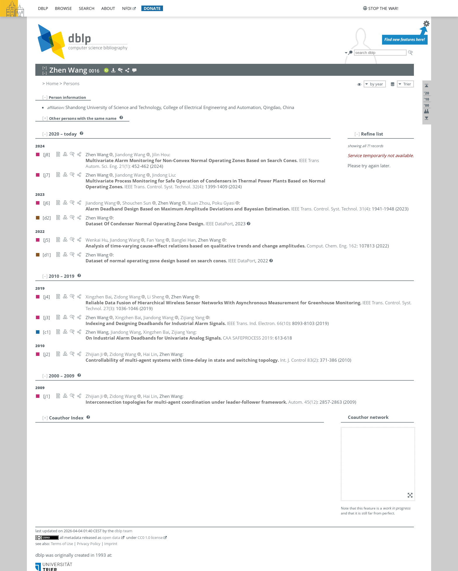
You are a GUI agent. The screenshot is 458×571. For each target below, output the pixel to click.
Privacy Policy (88, 543)
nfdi (126, 8)
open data (111, 537)
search (86, 8)
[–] (45, 97)
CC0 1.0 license (150, 537)
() (163, 186)
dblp (43, 8)
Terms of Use (62, 543)
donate (152, 8)
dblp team (123, 530)
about (108, 8)
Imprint (110, 543)
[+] (45, 118)
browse (63, 8)
